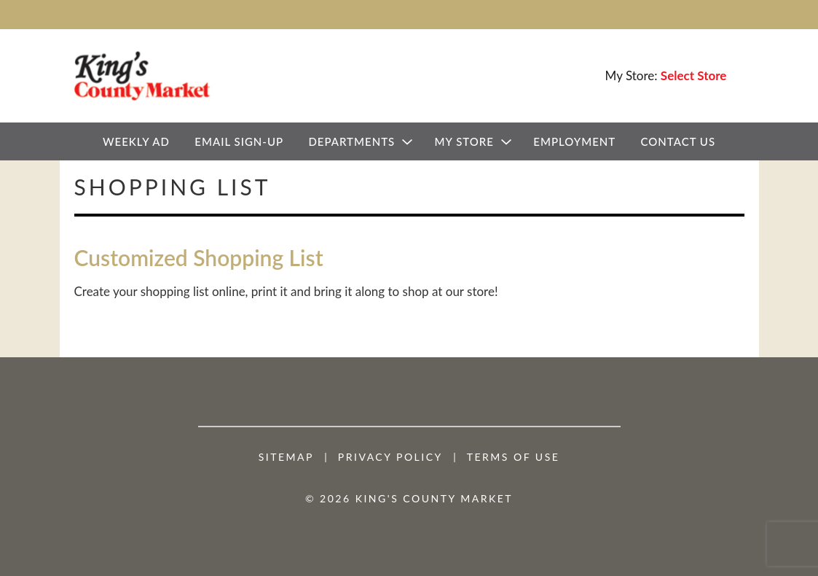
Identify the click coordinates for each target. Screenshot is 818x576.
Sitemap (286, 457)
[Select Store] (695, 75)
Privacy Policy (390, 457)
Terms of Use (513, 457)
